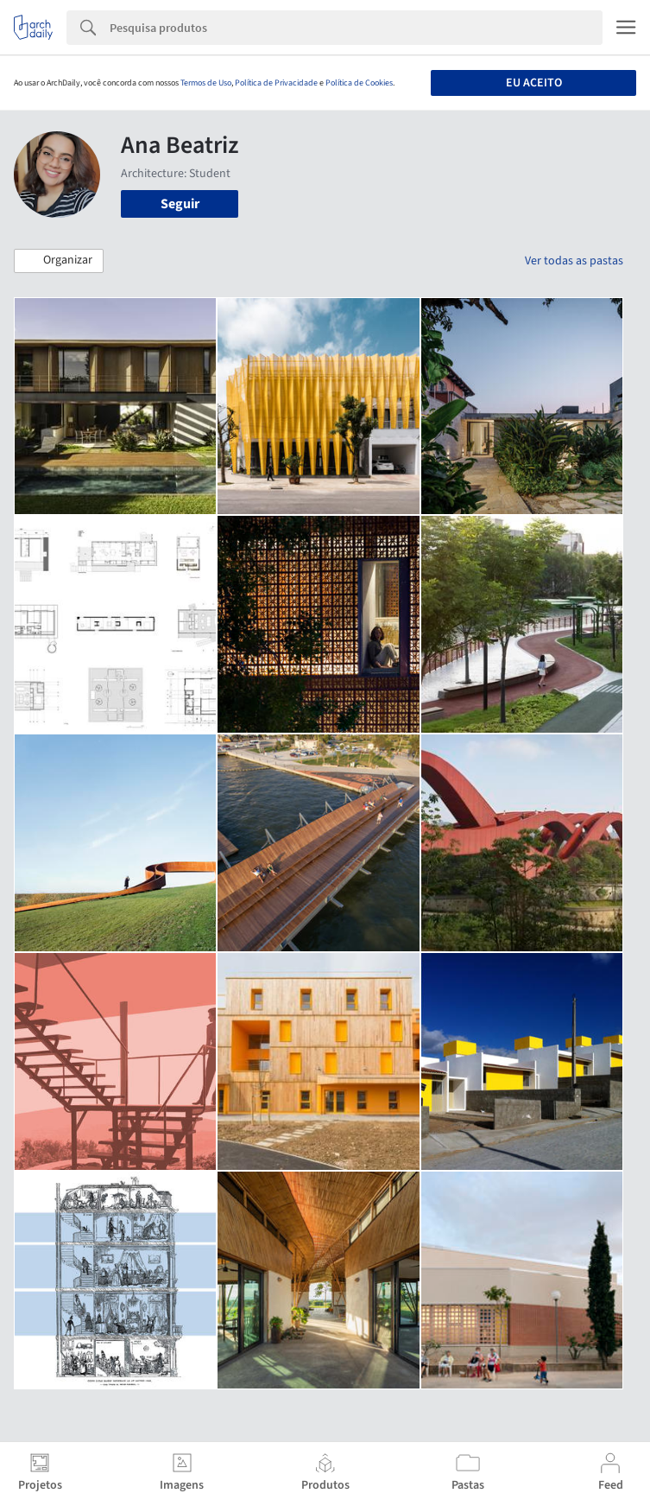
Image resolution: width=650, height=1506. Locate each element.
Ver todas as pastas (574, 261)
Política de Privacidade (276, 83)
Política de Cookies (359, 83)
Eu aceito (534, 83)
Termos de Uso (205, 83)
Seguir (180, 203)
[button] (59, 261)
